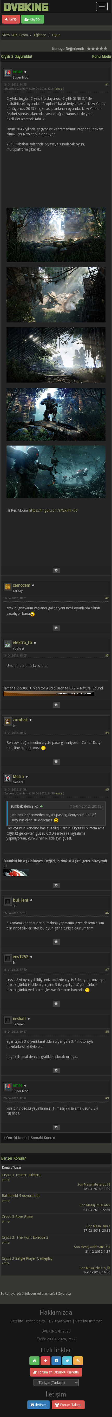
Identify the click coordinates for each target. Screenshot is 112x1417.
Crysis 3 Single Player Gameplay (27, 1258)
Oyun (56, 35)
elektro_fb (22, 642)
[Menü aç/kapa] (102, 6)
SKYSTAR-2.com (15, 35)
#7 (107, 969)
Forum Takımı (68, 1405)
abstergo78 (101, 1184)
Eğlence (40, 35)
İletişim (39, 1405)
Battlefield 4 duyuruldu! (20, 1196)
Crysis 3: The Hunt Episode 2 (25, 1237)
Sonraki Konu (41, 1138)
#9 (107, 1098)
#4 (107, 733)
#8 (107, 1031)
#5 (107, 789)
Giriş (11, 19)
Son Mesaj (85, 1184)
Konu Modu (101, 56)
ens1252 (20, 956)
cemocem (21, 585)
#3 (107, 655)
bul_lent (20, 900)
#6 (107, 913)
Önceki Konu (16, 1138)
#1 (107, 84)
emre (58, 88)
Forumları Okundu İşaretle (56, 1372)
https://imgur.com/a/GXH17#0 (53, 510)
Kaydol (32, 19)
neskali (19, 1018)
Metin (18, 776)
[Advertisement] (56, 536)
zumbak (20, 719)
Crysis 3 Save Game (17, 1217)
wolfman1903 (100, 1247)
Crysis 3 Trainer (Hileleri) (21, 1175)
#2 (107, 598)
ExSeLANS (103, 1205)
